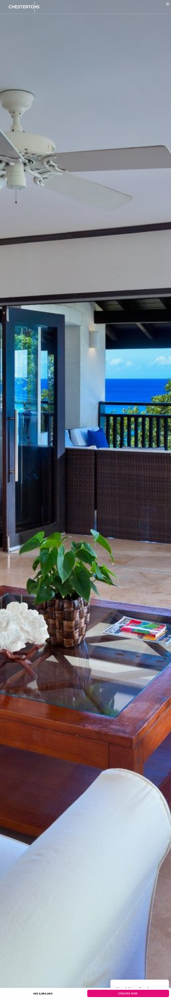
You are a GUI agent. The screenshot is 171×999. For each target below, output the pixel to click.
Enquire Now (128, 993)
